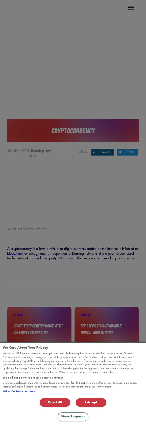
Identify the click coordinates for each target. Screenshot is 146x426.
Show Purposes (73, 416)
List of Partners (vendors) (19, 391)
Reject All (55, 402)
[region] (73, 384)
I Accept (91, 402)
